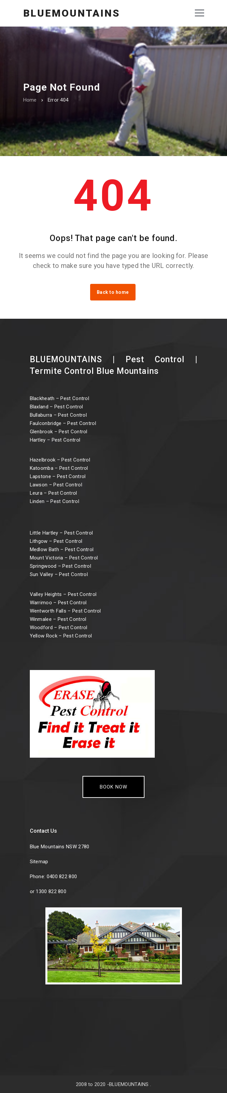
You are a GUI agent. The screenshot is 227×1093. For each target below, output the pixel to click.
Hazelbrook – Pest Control (60, 460)
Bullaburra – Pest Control (58, 415)
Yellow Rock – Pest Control (61, 636)
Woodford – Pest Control (58, 628)
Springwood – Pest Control (60, 566)
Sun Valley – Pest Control (59, 574)
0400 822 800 (62, 877)
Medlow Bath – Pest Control (62, 549)
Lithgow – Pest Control (56, 541)
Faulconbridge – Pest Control (63, 423)
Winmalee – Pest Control (58, 619)
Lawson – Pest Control (56, 485)
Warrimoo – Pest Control (58, 603)
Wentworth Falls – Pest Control (65, 611)
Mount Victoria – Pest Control (64, 558)
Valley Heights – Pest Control (63, 594)
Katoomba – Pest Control (59, 468)
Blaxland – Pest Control (56, 407)
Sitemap (39, 862)
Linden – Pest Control (54, 501)
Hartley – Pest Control (55, 440)
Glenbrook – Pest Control (58, 432)
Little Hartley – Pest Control (61, 533)
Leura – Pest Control (53, 493)
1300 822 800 (51, 891)
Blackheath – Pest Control (59, 398)
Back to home (113, 292)
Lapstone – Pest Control (58, 476)
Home (30, 100)
